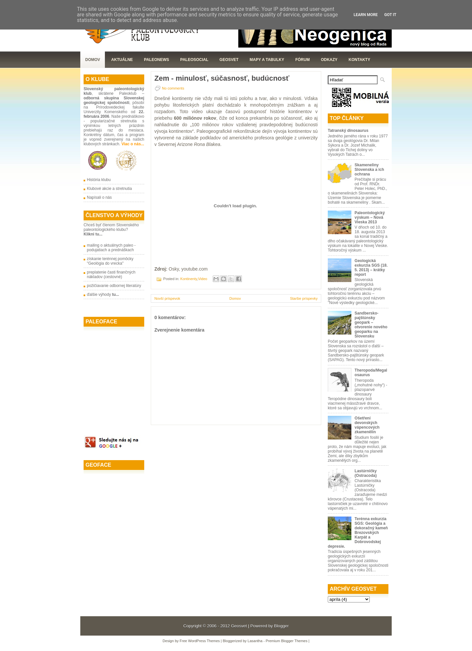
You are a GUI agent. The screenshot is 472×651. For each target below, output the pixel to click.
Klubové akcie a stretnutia (109, 188)
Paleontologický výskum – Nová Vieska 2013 (370, 217)
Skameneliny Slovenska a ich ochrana (369, 169)
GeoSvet (229, 59)
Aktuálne (122, 59)
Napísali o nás (99, 197)
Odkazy (329, 59)
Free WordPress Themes (200, 641)
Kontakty (359, 59)
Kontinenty (188, 279)
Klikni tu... (93, 234)
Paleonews (156, 59)
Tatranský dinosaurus (348, 130)
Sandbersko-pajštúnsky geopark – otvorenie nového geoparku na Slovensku (371, 324)
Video (202, 279)
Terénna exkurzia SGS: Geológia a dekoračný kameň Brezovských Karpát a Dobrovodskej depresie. (358, 533)
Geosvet (239, 625)
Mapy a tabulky (267, 59)
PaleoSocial (194, 59)
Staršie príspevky (304, 298)
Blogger (281, 625)
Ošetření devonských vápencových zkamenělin (367, 425)
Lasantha (254, 641)
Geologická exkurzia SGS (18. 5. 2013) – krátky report (371, 267)
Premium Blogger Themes (286, 641)
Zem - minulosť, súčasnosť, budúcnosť (221, 78)
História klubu (99, 179)
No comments (173, 88)
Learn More (366, 14)
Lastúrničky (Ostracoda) (366, 473)
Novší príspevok (167, 298)
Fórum (302, 59)
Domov (92, 59)
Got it (390, 14)
